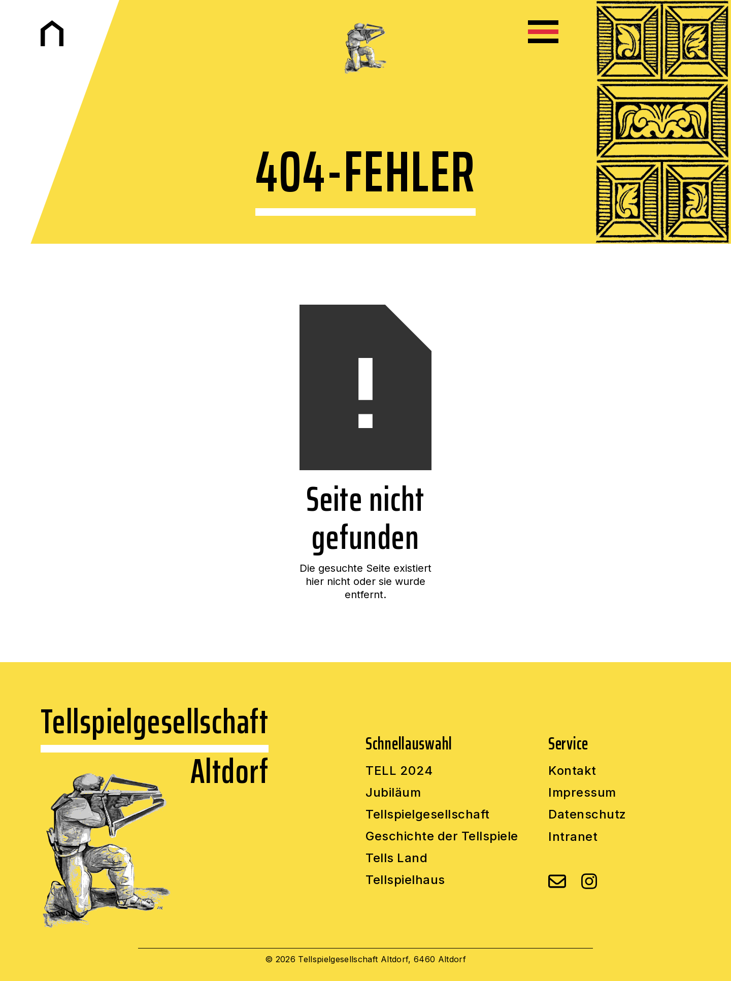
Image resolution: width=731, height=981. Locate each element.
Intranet (572, 837)
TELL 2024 (399, 771)
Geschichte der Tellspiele (442, 836)
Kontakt (572, 771)
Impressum (582, 793)
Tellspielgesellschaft (428, 815)
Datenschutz (587, 815)
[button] (543, 31)
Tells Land (396, 858)
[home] (52, 33)
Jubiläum (393, 793)
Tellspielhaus (405, 880)
